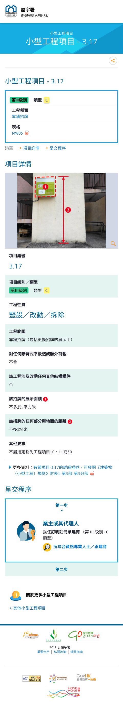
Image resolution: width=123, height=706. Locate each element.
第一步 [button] (61, 505)
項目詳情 (31, 148)
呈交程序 (57, 148)
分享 (113, 61)
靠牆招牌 (20, 116)
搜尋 (75, 546)
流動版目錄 (113, 12)
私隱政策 (60, 652)
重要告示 (43, 652)
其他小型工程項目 (29, 608)
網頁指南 (76, 652)
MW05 (17, 133)
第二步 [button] (61, 569)
